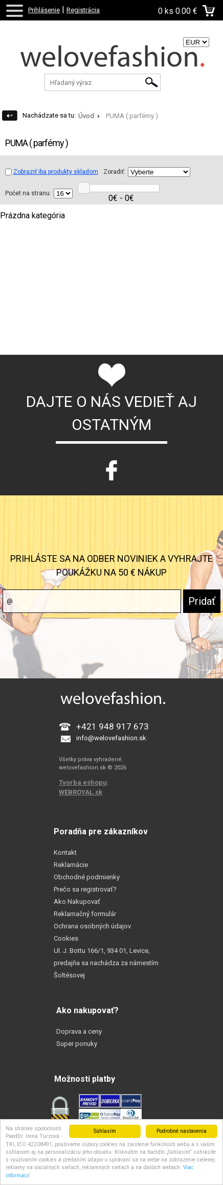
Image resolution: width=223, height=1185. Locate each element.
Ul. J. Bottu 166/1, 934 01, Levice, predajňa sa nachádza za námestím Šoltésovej (106, 963)
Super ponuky (76, 1043)
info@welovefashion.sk (111, 738)
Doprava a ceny (79, 1031)
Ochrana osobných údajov (92, 926)
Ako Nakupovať (77, 901)
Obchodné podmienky (87, 877)
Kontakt (65, 852)
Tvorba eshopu (83, 782)
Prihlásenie (44, 10)
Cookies (66, 938)
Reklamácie (71, 865)
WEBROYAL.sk (80, 792)
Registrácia (83, 10)
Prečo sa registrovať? (85, 889)
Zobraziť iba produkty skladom (51, 171)
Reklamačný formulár (85, 914)
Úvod (86, 116)
